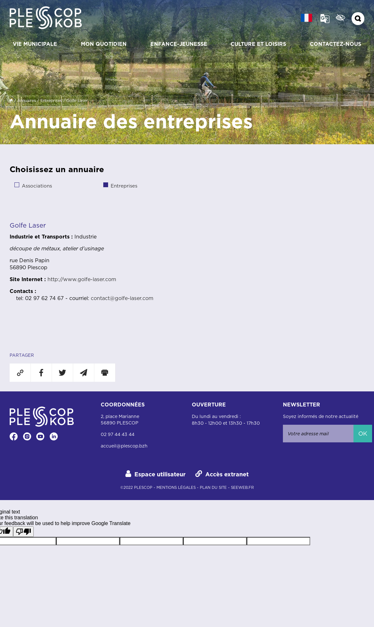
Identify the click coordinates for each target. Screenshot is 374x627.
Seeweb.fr (242, 487)
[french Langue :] (306, 17)
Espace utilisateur (160, 474)
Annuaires (26, 100)
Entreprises (51, 100)
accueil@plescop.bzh (124, 446)
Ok (362, 434)
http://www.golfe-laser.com (81, 279)
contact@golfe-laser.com (122, 298)
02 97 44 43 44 (117, 434)
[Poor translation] (23, 531)
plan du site (213, 487)
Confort (340, 17)
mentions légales (176, 487)
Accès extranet (227, 474)
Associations (37, 185)
